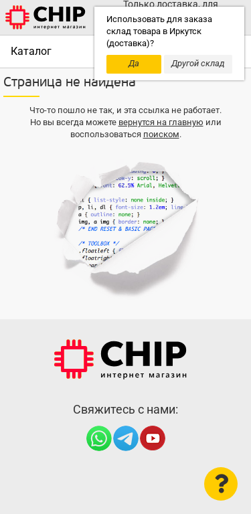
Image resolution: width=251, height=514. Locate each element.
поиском (161, 134)
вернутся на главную (160, 122)
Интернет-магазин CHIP (120, 359)
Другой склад (198, 63)
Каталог (31, 51)
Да (134, 63)
